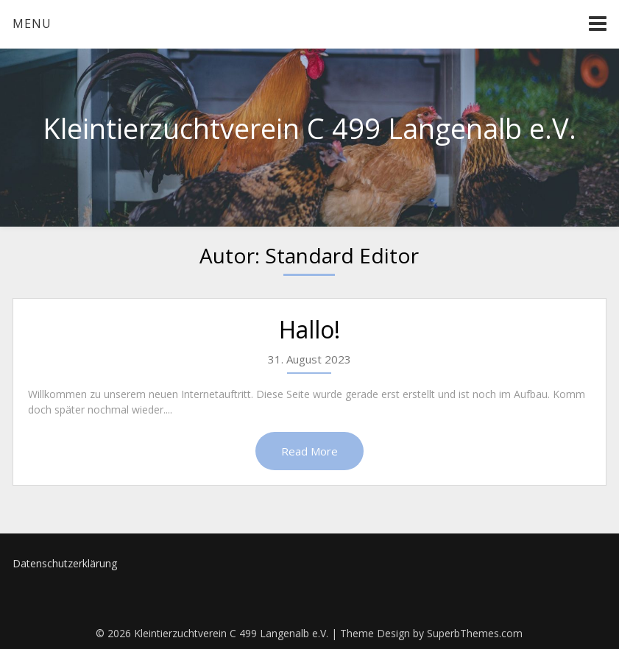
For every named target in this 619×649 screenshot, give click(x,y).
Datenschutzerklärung (65, 563)
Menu (32, 23)
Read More (309, 451)
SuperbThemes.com (475, 633)
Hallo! (309, 329)
